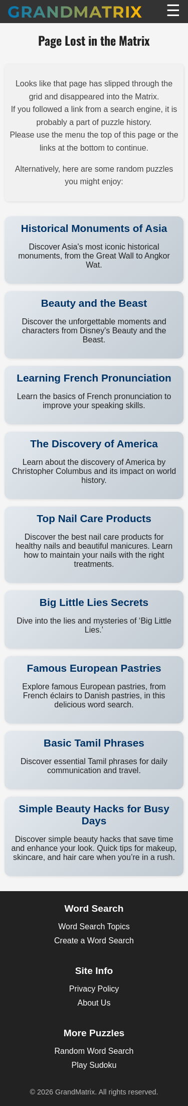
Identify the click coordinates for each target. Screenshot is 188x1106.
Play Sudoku (94, 1065)
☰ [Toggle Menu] (173, 11)
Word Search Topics (94, 926)
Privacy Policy (94, 989)
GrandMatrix (75, 12)
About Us (94, 1003)
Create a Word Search (94, 940)
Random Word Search (94, 1051)
